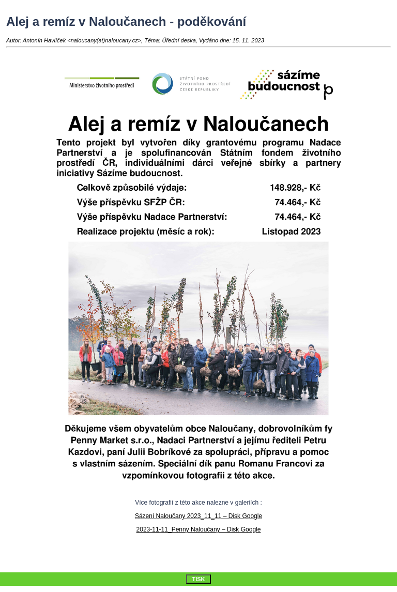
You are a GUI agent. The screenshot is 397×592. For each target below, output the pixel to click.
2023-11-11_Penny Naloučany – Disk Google (198, 529)
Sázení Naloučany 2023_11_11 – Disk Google (198, 516)
